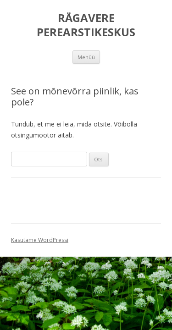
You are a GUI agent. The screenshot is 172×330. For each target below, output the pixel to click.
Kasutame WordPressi (39, 240)
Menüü (86, 57)
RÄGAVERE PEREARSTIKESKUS (86, 25)
